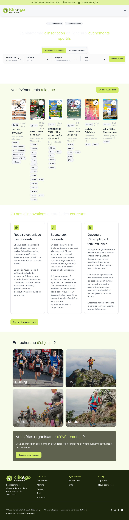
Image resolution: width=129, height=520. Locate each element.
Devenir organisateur (28, 455)
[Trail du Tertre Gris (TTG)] (74, 150)
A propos (102, 480)
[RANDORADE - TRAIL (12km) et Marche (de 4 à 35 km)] (55, 150)
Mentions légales (51, 510)
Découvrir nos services (24, 322)
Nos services (74, 480)
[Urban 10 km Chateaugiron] (110, 150)
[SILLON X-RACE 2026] (18, 150)
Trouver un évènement (54, 50)
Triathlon (41, 497)
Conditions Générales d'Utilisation (20, 513)
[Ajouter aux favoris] (22, 102)
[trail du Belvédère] (92, 150)
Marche (40, 484)
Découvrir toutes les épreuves (64, 75)
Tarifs (70, 484)
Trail (39, 493)
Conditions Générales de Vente (74, 510)
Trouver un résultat (76, 50)
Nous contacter (105, 484)
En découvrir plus (107, 89)
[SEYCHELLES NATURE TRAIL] (64, 2)
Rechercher (117, 58)
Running (41, 489)
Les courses (43, 480)
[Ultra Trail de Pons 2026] (37, 150)
